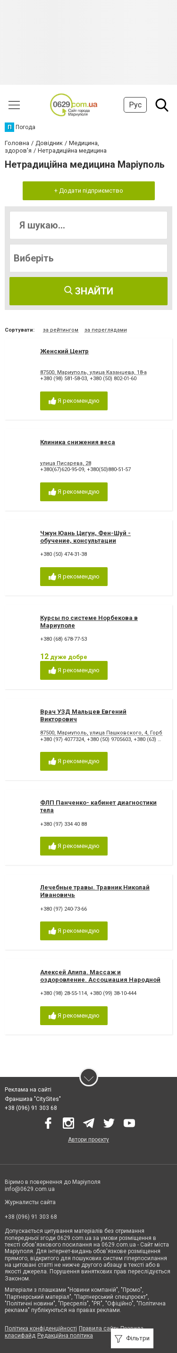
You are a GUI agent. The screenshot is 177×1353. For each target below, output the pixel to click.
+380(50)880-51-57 (109, 469)
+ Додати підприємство (88, 190)
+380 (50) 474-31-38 (63, 554)
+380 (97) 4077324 (62, 739)
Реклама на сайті (28, 1089)
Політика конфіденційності (41, 1328)
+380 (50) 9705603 (109, 739)
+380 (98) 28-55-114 (63, 993)
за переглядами (105, 330)
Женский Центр (64, 351)
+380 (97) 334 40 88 (63, 824)
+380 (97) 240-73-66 (63, 909)
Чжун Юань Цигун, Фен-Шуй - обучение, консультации (85, 537)
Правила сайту (98, 1328)
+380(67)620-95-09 (62, 469)
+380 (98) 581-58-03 (63, 378)
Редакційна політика (65, 1335)
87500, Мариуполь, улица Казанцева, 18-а (93, 372)
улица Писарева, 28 (65, 463)
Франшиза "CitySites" (33, 1099)
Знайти (88, 291)
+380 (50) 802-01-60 (113, 378)
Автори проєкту (88, 1139)
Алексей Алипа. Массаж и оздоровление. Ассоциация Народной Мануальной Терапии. (100, 979)
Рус (135, 104)
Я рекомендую (74, 401)
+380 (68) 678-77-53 (63, 639)
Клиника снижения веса (77, 442)
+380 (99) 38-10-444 (113, 993)
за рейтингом (60, 330)
